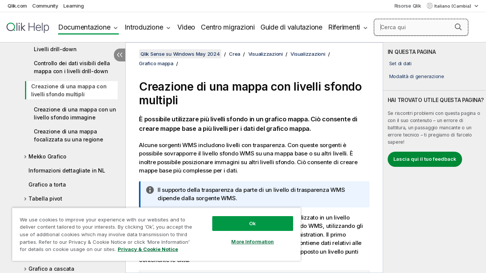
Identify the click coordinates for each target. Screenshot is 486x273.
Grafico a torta (47, 184)
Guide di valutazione (291, 27)
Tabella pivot (45, 198)
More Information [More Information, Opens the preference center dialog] (247, 236)
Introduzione (144, 27)
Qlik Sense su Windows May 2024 (180, 54)
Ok (246, 218)
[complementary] (434, 157)
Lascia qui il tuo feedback (424, 159)
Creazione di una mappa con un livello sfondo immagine (75, 113)
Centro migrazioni (228, 27)
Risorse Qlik (407, 6)
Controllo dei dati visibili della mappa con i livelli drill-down (72, 67)
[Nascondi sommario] (119, 55)
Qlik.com (17, 6)
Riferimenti (344, 27)
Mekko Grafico (47, 156)
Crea (234, 54)
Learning (73, 6)
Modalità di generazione (416, 76)
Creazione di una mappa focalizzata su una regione (68, 135)
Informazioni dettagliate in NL (66, 170)
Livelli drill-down (55, 49)
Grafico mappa (156, 63)
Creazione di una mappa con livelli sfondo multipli (69, 90)
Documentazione (84, 27)
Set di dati (400, 63)
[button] (458, 27)
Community (45, 6)
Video (186, 27)
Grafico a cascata (51, 268)
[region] (153, 231)
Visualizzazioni (265, 54)
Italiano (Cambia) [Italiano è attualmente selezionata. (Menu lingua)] (453, 6)
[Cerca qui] (421, 27)
